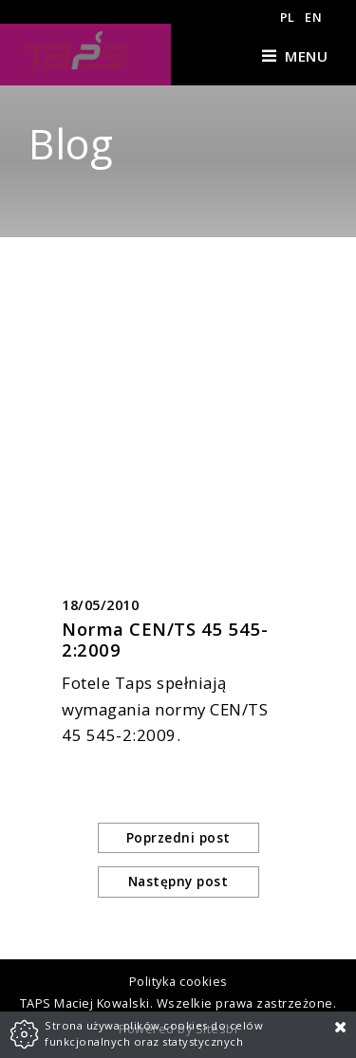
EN (313, 17)
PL (287, 17)
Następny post (178, 881)
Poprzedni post (178, 837)
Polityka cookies (178, 981)
